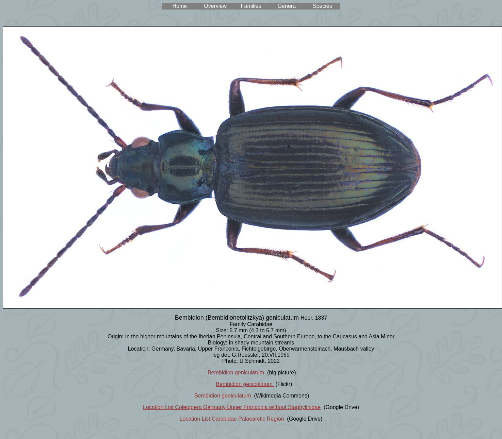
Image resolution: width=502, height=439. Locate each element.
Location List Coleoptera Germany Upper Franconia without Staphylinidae (232, 407)
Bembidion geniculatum (236, 372)
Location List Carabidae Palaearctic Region (232, 419)
